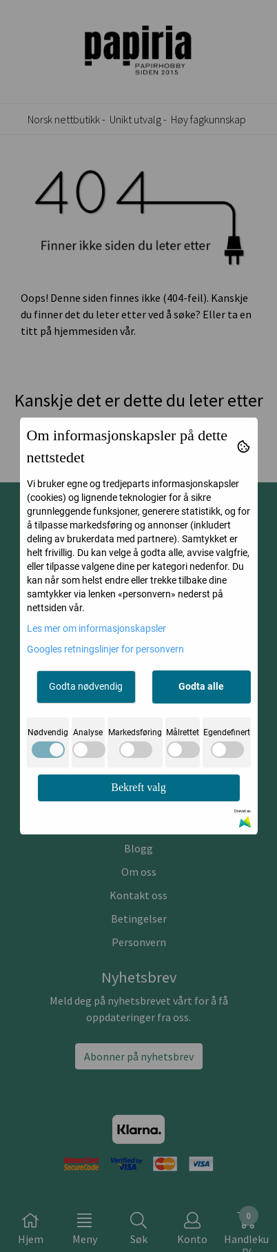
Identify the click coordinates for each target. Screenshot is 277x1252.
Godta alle (201, 686)
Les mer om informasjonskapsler (96, 628)
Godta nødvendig (86, 686)
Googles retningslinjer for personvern (105, 649)
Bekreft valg (138, 787)
